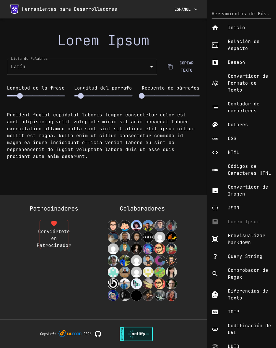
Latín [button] (18, 67)
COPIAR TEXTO (183, 66)
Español (186, 9)
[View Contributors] (142, 260)
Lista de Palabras (29, 58)
